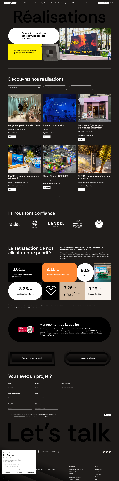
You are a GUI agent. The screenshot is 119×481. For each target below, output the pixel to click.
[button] (59, 197)
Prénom (37, 383)
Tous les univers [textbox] (75, 88)
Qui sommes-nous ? (31, 3)
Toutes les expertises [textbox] (51, 88)
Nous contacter (103, 3)
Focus (81, 3)
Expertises (44, 3)
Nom (9, 383)
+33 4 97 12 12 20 (74, 479)
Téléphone (38, 404)
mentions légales (42, 414)
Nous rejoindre (90, 3)
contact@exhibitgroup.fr (75, 477)
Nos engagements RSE (68, 3)
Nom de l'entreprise (14, 393)
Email (10, 404)
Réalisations (54, 3)
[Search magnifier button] (39, 87)
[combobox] (55, 87)
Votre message (65, 383)
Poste (36, 393)
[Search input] (23, 87)
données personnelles (19, 416)
